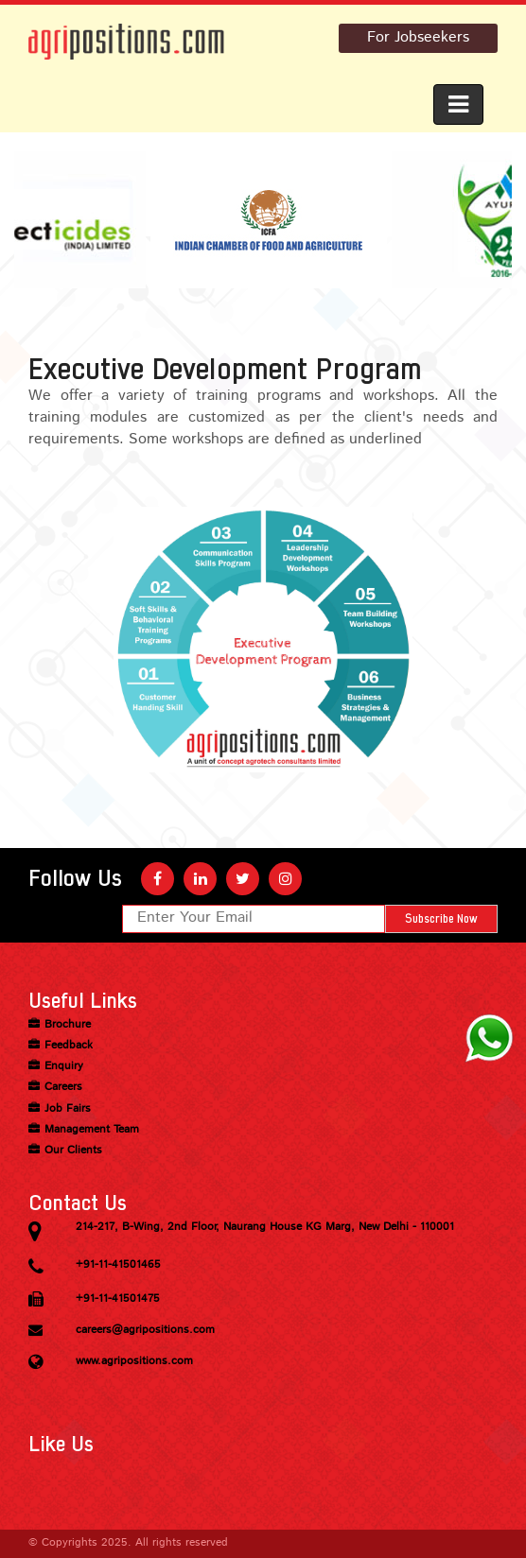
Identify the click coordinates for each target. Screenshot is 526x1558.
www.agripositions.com (134, 1361)
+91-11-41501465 (118, 1265)
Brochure (67, 1024)
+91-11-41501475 (118, 1299)
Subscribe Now (441, 919)
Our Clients (73, 1150)
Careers (63, 1087)
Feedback (68, 1045)
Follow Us (75, 878)
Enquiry (63, 1066)
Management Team (91, 1129)
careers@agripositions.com (145, 1330)
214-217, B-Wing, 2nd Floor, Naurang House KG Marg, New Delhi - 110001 (265, 1227)
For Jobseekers (418, 37)
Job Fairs (67, 1109)
